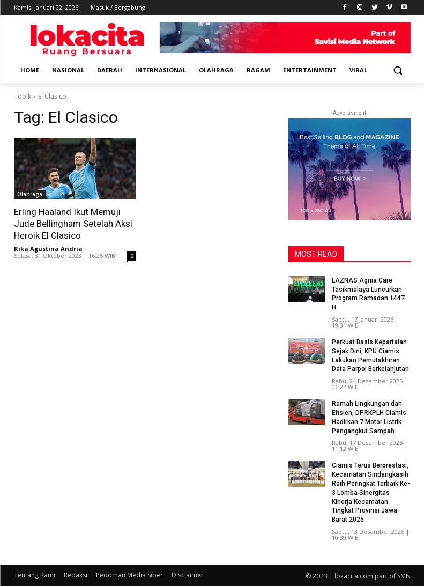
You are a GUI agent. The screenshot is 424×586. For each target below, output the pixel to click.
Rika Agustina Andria (48, 248)
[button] (398, 70)
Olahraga (29, 194)
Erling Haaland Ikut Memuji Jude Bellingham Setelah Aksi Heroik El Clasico (73, 223)
